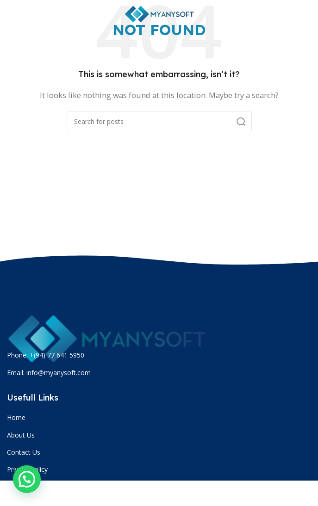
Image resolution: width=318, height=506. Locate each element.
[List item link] (160, 418)
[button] (27, 479)
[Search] (159, 121)
